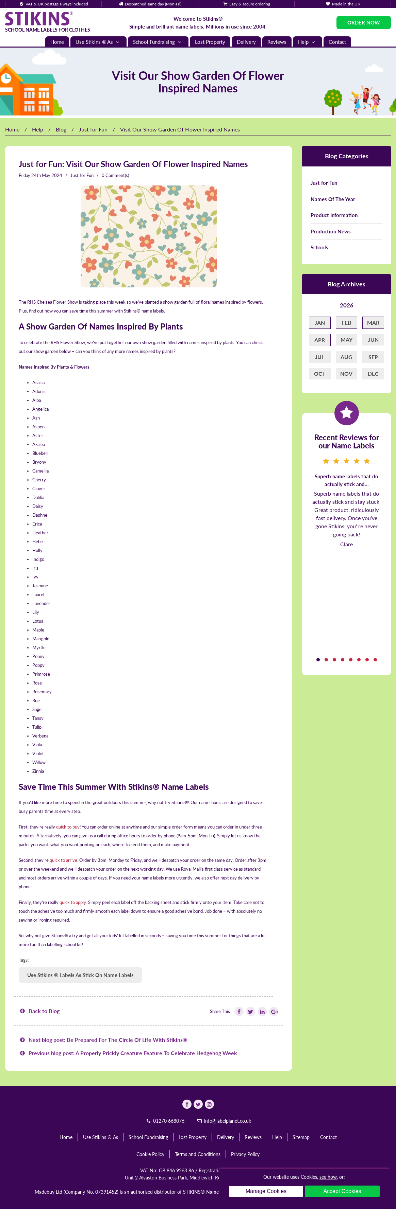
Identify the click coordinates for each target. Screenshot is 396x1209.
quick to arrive (63, 860)
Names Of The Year (333, 199)
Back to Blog (39, 1011)
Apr (319, 340)
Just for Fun (93, 129)
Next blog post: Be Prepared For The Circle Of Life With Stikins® (103, 1039)
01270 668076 (164, 1121)
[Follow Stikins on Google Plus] (273, 1011)
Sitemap (301, 1137)
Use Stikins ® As (98, 42)
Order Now (363, 22)
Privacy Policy (245, 1154)
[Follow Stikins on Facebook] (238, 1011)
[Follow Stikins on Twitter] (250, 1011)
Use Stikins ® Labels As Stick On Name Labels (80, 975)
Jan (320, 322)
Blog (61, 129)
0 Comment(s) (115, 175)
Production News (331, 231)
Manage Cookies (266, 1191)
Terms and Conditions (197, 1154)
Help (307, 42)
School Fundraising (158, 42)
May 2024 (52, 175)
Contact (337, 42)
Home (57, 42)
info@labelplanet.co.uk (223, 1121)
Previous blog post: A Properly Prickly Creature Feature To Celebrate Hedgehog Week (128, 1053)
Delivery (246, 42)
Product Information (334, 215)
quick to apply (73, 902)
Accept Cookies (342, 1191)
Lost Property (210, 42)
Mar (373, 322)
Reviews (276, 42)
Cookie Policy (150, 1154)
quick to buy (68, 827)
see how (328, 1177)
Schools (319, 247)
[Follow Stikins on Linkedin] (262, 1011)
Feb (346, 322)
